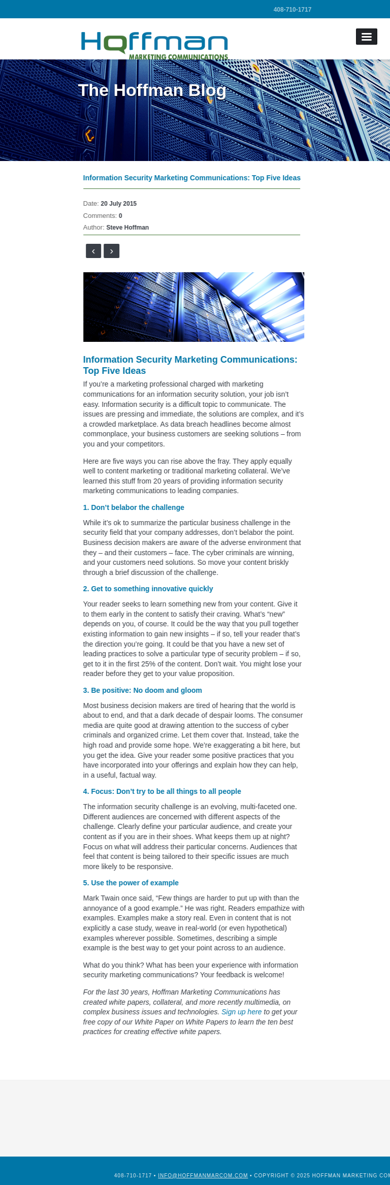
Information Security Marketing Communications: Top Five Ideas (202, 178)
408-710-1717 (293, 9)
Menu (366, 36)
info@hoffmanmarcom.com (239, 1175)
